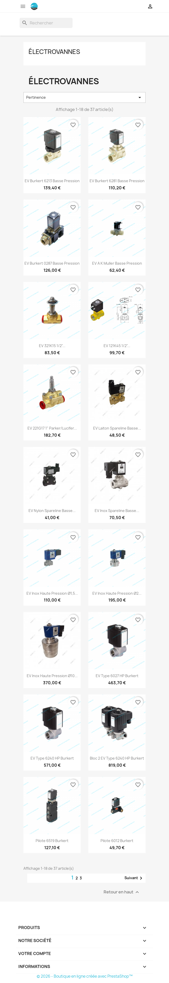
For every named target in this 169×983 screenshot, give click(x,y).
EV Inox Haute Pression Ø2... (117, 593)
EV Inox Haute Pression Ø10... (52, 675)
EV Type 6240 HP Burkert (52, 758)
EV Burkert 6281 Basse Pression (117, 180)
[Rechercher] (46, 23)
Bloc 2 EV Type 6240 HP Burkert (117, 758)
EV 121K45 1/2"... (117, 345)
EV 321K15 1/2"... (52, 345)
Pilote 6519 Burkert (52, 840)
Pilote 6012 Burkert (117, 840)
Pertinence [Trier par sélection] (84, 97)
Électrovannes (54, 51)
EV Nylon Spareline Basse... (52, 510)
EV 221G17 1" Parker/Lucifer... (52, 428)
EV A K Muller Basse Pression (117, 263)
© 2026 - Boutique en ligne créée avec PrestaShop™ (85, 976)
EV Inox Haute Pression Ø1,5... (52, 593)
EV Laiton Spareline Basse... (117, 428)
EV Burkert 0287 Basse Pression (52, 263)
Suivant (134, 878)
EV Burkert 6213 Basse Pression (52, 180)
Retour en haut (122, 892)
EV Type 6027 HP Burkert (117, 675)
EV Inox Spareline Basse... (117, 510)
